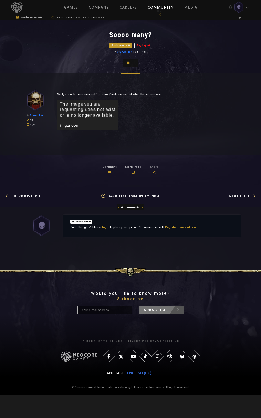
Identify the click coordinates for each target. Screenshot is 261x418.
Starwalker (124, 64)
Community (161, 7)
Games (70, 7)
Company (98, 7)
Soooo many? (84, 244)
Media (191, 7)
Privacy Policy (140, 363)
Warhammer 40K (113, 54)
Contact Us (168, 363)
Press (87, 363)
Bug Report (154, 54)
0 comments (130, 230)
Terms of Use (109, 363)
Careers (128, 7)
